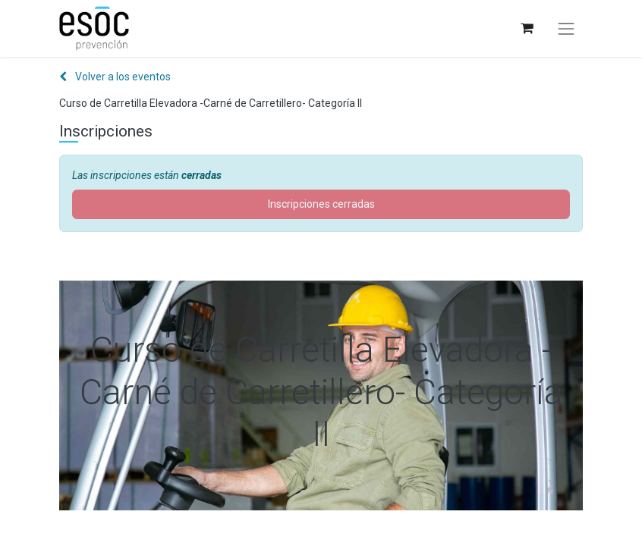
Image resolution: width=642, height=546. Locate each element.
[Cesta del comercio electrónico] (526, 28)
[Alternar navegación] (566, 28)
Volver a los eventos (115, 77)
